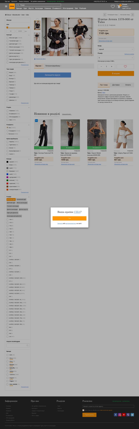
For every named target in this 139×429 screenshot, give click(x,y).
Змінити (60, 223)
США (77, 211)
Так (69, 218)
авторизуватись (71, 223)
